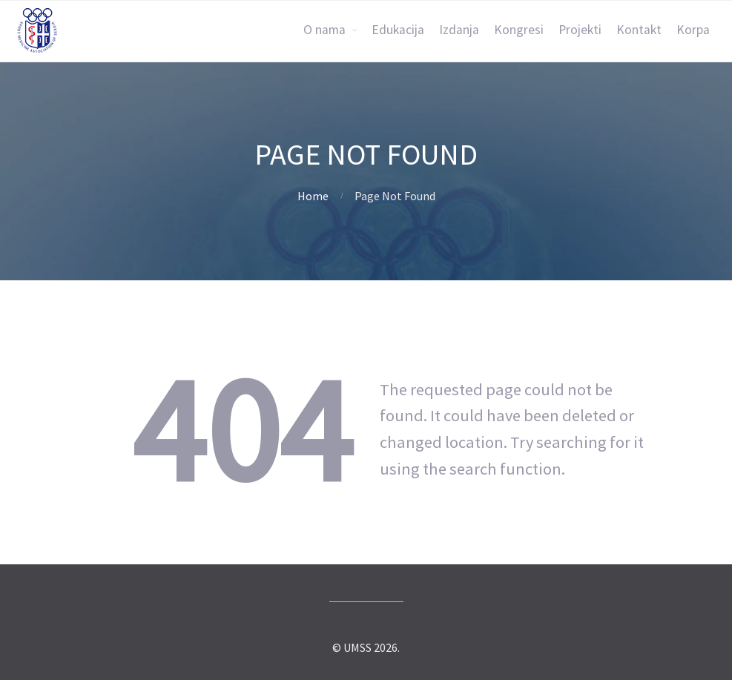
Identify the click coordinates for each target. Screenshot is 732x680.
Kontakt (639, 30)
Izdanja (459, 30)
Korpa (693, 30)
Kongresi (519, 30)
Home (313, 195)
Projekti (579, 30)
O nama (324, 30)
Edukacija (398, 30)
